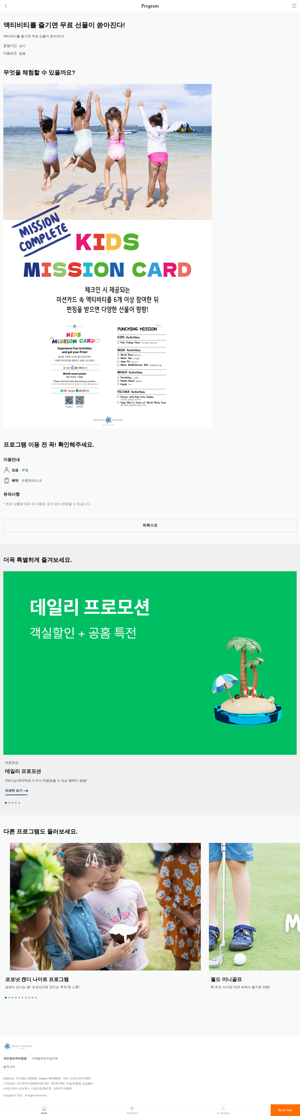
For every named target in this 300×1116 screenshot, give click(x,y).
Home (44, 1113)
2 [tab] (9, 803)
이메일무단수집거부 (45, 1058)
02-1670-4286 (26, 1083)
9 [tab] (32, 997)
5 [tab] (19, 803)
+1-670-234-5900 (80, 1078)
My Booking (223, 1113)
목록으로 (150, 525)
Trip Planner (132, 1113)
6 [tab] (22, 997)
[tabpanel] (150, 683)
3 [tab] (12, 803)
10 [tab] (36, 997)
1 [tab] (6, 803)
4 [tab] (16, 803)
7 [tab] (26, 997)
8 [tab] (29, 997)
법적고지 (9, 1066)
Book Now (285, 1110)
